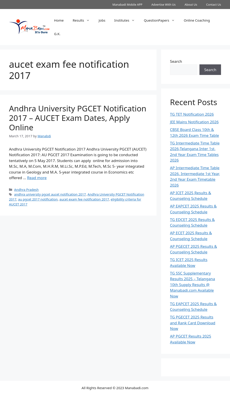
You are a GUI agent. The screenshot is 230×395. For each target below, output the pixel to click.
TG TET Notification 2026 (192, 114)
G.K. (57, 34)
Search (176, 61)
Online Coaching (197, 20)
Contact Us (213, 4)
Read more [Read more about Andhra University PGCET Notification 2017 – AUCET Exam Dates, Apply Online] (37, 177)
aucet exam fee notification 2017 (84, 199)
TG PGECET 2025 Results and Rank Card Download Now (192, 322)
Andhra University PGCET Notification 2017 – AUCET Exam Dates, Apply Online (77, 118)
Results (83, 20)
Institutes (126, 20)
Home (59, 20)
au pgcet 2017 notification (38, 199)
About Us (191, 4)
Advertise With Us (163, 4)
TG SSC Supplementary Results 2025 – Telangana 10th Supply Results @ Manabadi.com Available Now (192, 285)
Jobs (102, 20)
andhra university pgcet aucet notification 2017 (50, 194)
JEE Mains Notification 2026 (194, 121)
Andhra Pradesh (26, 189)
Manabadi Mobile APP (127, 4)
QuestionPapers (161, 20)
